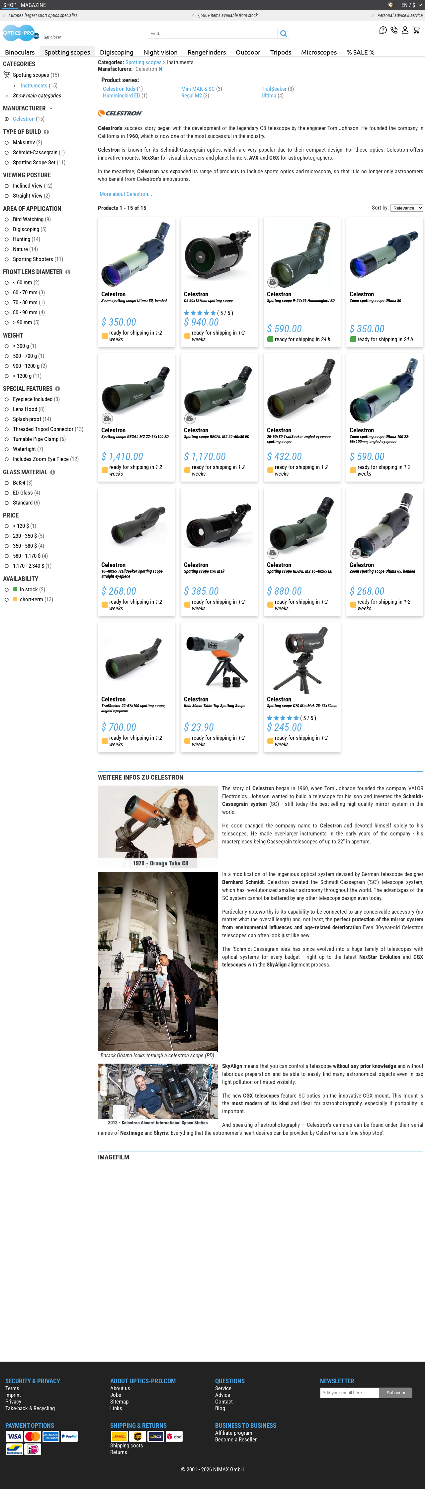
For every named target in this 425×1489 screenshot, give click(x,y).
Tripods (280, 52)
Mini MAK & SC (201, 88)
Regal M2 (195, 95)
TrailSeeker (278, 88)
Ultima (273, 95)
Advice (222, 1395)
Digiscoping (116, 52)
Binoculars (20, 52)
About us (120, 1388)
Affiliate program (233, 1432)
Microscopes (319, 52)
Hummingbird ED (125, 95)
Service (223, 1388)
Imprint (13, 1395)
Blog (220, 1408)
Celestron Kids (123, 88)
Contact (224, 1401)
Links (116, 1408)
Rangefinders (207, 52)
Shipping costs (126, 1445)
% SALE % (361, 52)
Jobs (115, 1395)
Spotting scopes (67, 52)
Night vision (160, 52)
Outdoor (248, 52)
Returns (118, 1452)
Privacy (13, 1401)
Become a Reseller (236, 1439)
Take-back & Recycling (30, 1408)
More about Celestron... (126, 194)
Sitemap (119, 1401)
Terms (12, 1388)
